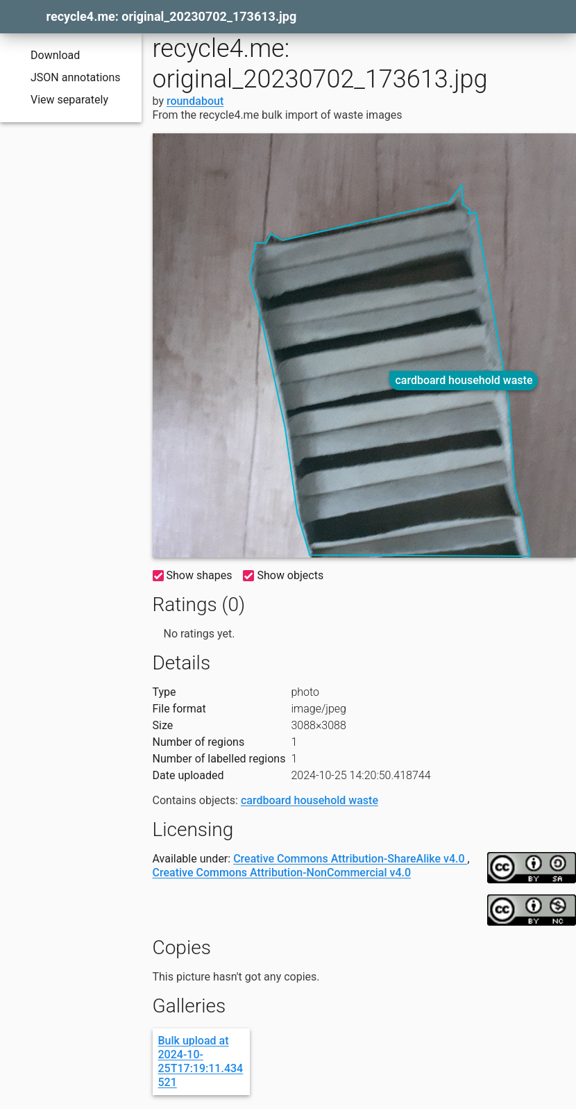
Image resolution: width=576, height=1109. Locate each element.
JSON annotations (66, 77)
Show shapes (192, 575)
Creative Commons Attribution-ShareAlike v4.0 (350, 858)
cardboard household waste (463, 380)
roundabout (195, 101)
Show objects (283, 575)
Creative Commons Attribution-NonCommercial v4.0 (282, 872)
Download (45, 55)
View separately (59, 100)
